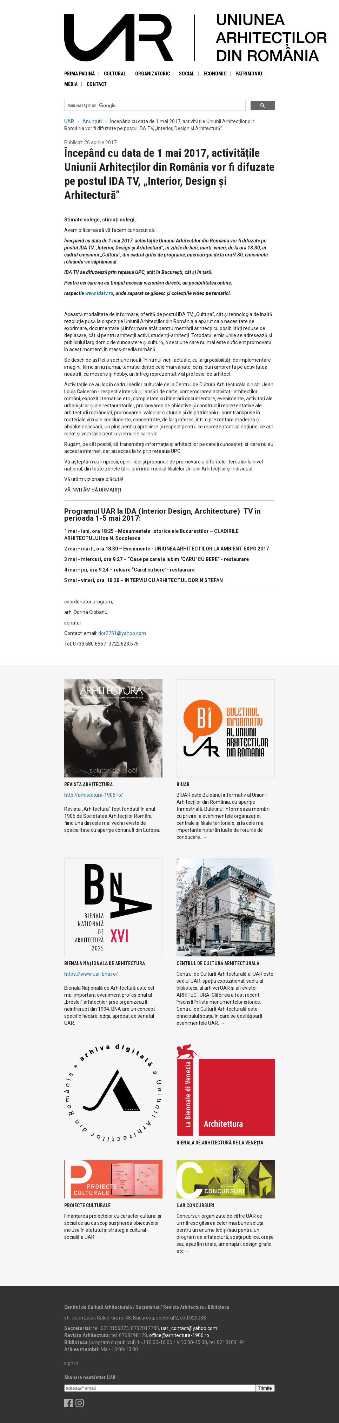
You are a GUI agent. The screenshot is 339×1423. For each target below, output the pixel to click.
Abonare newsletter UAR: (90, 1377)
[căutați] (154, 105)
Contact (97, 84)
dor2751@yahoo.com (122, 633)
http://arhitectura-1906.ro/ (93, 795)
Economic (215, 73)
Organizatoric (152, 73)
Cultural (115, 73)
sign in (71, 1363)
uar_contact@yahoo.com (189, 1328)
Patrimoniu (248, 73)
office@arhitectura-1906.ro (179, 1335)
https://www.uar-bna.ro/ (91, 974)
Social (186, 73)
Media (71, 84)
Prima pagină (79, 73)
